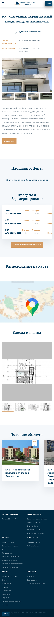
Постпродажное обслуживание (12, 564)
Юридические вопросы (10, 546)
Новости (5, 605)
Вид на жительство (33, 542)
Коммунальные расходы (10, 560)
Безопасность (7, 591)
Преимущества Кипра (9, 576)
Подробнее (9, 141)
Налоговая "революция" (10, 567)
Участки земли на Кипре (35, 533)
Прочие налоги (7, 553)
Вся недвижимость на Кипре (37, 519)
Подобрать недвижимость (36, 583)
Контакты (30, 576)
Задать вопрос (32, 580)
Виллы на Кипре (32, 526)
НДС (3, 549)
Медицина (5, 598)
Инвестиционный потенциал (11, 601)
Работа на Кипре (33, 546)
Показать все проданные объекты (26, 244)
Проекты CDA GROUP (9, 519)
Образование (6, 594)
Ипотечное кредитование (10, 556)
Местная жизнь (7, 583)
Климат (4, 580)
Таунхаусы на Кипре (34, 529)
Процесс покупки (8, 542)
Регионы (5, 587)
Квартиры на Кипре (33, 522)
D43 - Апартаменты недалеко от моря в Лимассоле (17, 473)
